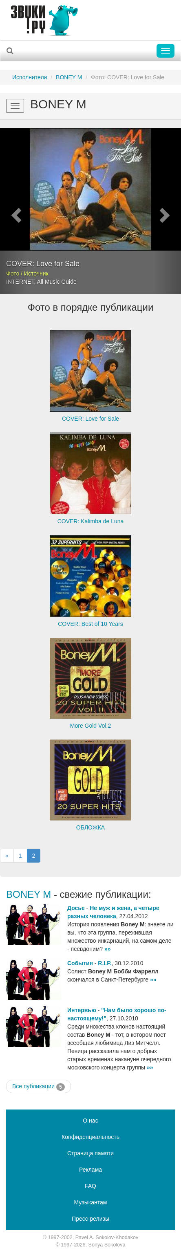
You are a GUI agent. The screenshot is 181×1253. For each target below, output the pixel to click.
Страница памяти (90, 1153)
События (80, 963)
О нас (90, 1120)
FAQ (90, 1186)
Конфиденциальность (90, 1137)
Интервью (81, 1010)
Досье (76, 908)
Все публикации (38, 1086)
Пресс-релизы (90, 1218)
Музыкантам (90, 1202)
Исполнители (29, 77)
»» (107, 949)
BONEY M (69, 77)
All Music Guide (56, 281)
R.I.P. (104, 963)
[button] (13, 211)
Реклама (90, 1169)
